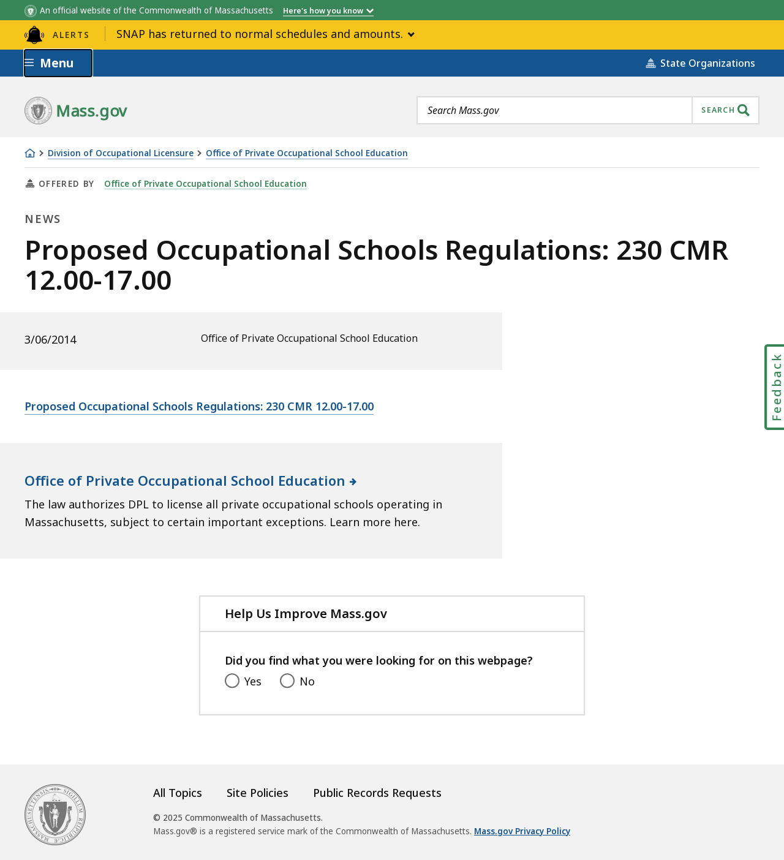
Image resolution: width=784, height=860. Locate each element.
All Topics (177, 792)
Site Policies (257, 792)
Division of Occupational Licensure (121, 153)
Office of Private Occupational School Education (307, 153)
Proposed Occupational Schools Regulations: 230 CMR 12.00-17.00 (199, 406)
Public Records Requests (377, 792)
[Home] (30, 153)
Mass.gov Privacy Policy (522, 831)
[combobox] (588, 110)
